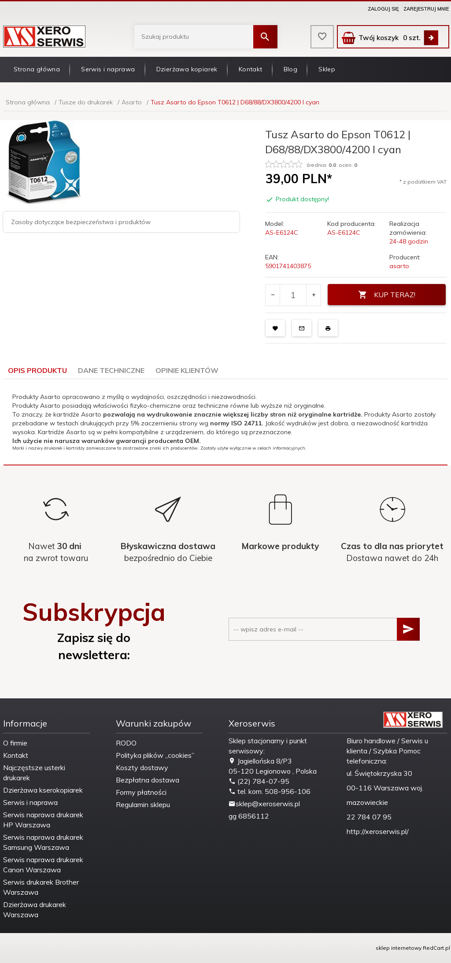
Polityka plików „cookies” (155, 755)
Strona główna (37, 69)
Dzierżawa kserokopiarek (43, 790)
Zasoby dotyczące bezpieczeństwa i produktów (81, 222)
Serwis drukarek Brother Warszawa (41, 887)
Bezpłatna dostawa (147, 779)
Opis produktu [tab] (37, 370)
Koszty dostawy (142, 767)
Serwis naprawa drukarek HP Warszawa (43, 819)
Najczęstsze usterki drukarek (34, 772)
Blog (291, 69)
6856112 (253, 816)
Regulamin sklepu (143, 804)
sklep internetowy (398, 948)
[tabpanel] (225, 422)
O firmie (15, 742)
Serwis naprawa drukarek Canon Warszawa (43, 864)
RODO (126, 742)
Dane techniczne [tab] (111, 370)
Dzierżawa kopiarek (187, 69)
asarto (399, 266)
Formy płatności (141, 792)
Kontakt (250, 69)
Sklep (326, 69)
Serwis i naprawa (108, 69)
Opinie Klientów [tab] (186, 370)
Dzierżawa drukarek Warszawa (34, 909)
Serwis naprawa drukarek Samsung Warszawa (43, 842)
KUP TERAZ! (386, 294)
